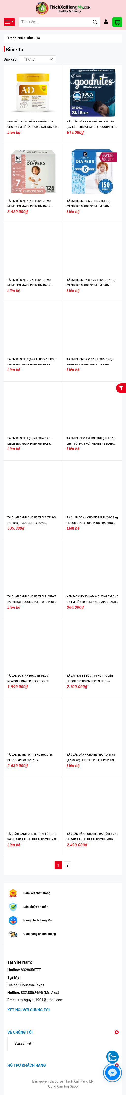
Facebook (23, 1043)
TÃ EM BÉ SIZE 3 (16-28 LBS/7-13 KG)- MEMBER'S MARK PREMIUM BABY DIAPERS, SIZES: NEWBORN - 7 (31, 365)
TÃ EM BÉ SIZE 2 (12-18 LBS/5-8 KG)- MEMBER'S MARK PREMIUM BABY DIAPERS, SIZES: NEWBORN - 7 (90, 365)
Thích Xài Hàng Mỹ (79, 1081)
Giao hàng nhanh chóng (39, 934)
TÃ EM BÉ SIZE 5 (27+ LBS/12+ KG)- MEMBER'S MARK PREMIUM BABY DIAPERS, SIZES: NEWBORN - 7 (29, 285)
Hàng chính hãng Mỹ (37, 920)
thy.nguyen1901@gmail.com (40, 1000)
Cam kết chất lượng (36, 893)
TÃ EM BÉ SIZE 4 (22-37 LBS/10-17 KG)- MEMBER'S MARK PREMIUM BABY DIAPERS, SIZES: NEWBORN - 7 (92, 285)
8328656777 (31, 970)
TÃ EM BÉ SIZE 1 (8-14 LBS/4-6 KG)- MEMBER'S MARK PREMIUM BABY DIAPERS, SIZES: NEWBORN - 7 (29, 444)
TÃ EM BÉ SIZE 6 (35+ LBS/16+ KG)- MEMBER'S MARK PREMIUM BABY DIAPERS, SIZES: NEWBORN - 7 (89, 206)
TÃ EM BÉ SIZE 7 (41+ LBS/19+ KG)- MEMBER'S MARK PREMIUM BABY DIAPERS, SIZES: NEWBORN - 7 (29, 206)
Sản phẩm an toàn (35, 907)
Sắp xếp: (11, 59)
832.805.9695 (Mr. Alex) (40, 992)
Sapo (74, 1086)
